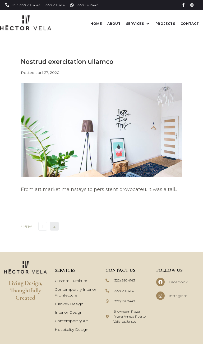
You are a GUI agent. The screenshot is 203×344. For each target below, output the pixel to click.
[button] (138, 23)
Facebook (178, 281)
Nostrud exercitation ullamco (67, 61)
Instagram (178, 295)
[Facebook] (160, 282)
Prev (26, 226)
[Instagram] (160, 295)
